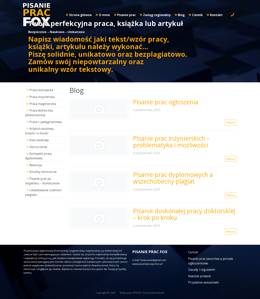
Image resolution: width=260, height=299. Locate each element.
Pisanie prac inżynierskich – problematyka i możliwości (171, 141)
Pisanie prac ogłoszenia (165, 102)
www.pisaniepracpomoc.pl (147, 264)
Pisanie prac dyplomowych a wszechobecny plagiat (173, 177)
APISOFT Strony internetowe (148, 292)
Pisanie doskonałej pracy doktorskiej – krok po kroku (184, 214)
